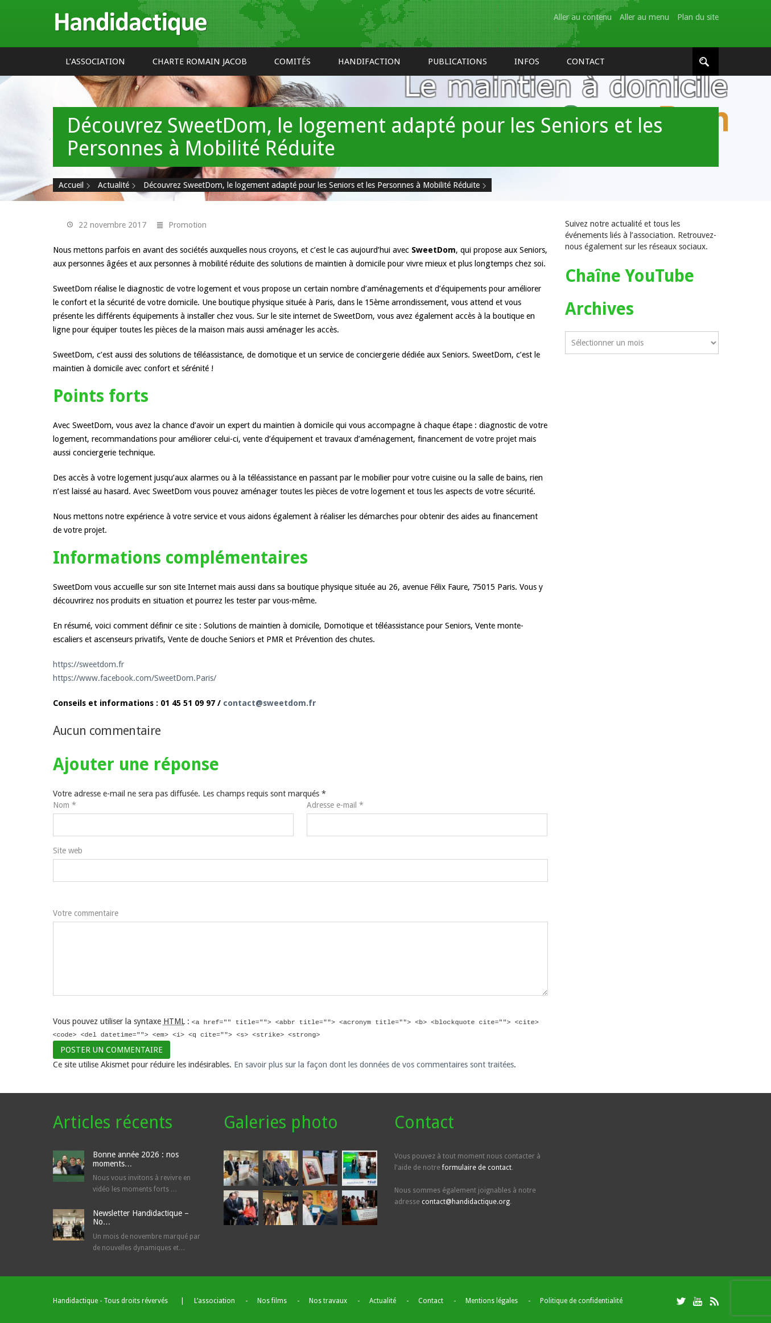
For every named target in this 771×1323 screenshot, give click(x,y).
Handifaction (369, 61)
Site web (68, 850)
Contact (586, 61)
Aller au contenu (583, 17)
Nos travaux (328, 1299)
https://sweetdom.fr (88, 664)
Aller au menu (644, 17)
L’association (95, 61)
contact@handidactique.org (466, 1199)
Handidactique (131, 23)
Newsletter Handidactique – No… (141, 1215)
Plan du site (698, 17)
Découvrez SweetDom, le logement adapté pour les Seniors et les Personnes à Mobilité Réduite (311, 185)
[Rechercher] (705, 61)
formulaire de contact (477, 1165)
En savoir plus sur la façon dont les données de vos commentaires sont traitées (374, 1062)
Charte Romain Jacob (199, 61)
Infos (526, 61)
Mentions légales (491, 1299)
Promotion (187, 224)
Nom (64, 805)
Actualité (113, 185)
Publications (457, 61)
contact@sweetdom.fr (269, 703)
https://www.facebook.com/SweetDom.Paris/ (134, 678)
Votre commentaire (85, 913)
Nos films (272, 1299)
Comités (292, 61)
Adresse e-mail (335, 805)
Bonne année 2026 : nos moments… (136, 1156)
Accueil (71, 185)
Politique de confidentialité (581, 1299)
